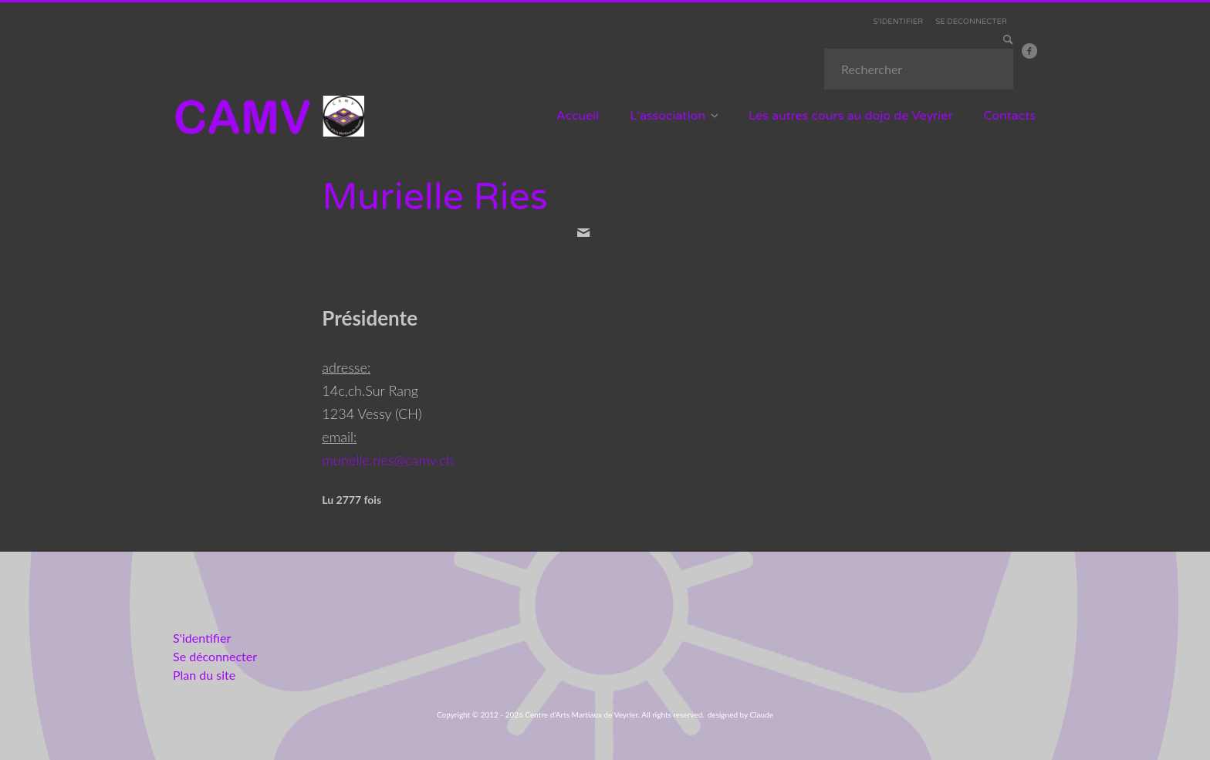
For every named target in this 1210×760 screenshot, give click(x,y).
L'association (667, 115)
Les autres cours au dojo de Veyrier (851, 115)
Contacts (1010, 115)
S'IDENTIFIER (899, 21)
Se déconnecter (215, 656)
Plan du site (204, 674)
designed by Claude (740, 714)
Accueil (578, 115)
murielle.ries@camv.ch (388, 459)
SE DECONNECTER (971, 21)
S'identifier (202, 637)
